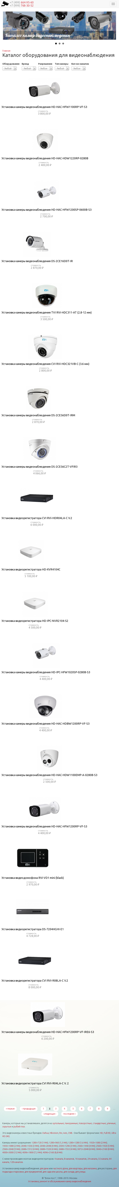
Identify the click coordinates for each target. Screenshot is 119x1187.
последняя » (69, 1114)
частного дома (60, 1168)
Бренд (25, 64)
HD (101, 1133)
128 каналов (16, 1162)
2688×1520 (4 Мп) (49, 1149)
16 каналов (81, 1159)
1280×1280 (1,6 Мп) (78, 1142)
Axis (65, 1133)
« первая (10, 1108)
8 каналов (69, 1159)
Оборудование (11, 64)
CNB (70, 1133)
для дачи (44, 1168)
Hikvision (54, 1133)
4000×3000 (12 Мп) (11, 1152)
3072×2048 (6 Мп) (86, 1149)
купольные (58, 1123)
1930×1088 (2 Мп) (11, 1146)
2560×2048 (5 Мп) (11, 1149)
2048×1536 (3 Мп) (30, 1146)
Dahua (45, 1133)
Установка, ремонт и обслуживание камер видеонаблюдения (59, 1181)
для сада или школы (53, 1171)
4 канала (59, 1159)
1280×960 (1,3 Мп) (58, 1142)
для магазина (90, 1168)
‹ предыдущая (28, 1108)
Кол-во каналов (80, 64)
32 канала (103, 1159)
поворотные (85, 1123)
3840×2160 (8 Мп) (105, 1149)
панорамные (71, 1123)
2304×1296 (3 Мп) (67, 1146)
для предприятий (33, 1171)
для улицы (80, 1171)
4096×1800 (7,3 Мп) (32, 1152)
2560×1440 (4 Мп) (86, 1146)
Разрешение (45, 64)
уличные (111, 1123)
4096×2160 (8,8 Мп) (52, 1152)
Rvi (60, 1133)
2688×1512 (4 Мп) (30, 1149)
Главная (6, 51)
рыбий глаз (19, 1126)
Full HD (107, 1133)
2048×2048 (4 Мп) (49, 1146)
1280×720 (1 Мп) (40, 1142)
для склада (69, 1171)
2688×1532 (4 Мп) (67, 1149)
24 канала (92, 1159)
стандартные (99, 1123)
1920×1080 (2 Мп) (98, 1142)
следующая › (50, 1114)
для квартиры (76, 1168)
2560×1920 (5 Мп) (105, 1146)
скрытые (6, 1126)
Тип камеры (61, 64)
